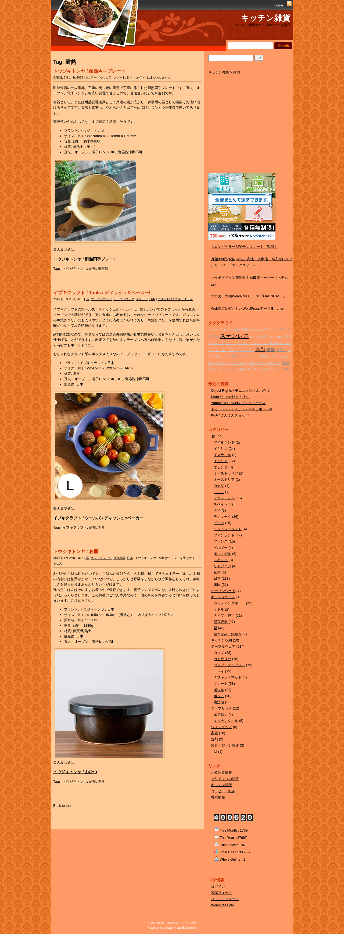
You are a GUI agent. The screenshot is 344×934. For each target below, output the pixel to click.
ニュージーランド (228, 529)
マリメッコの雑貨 (225, 779)
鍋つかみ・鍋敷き (228, 634)
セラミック (215, 369)
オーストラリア (226, 473)
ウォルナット (259, 343)
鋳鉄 (265, 329)
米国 (217, 585)
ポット (219, 696)
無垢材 (273, 343)
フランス (221, 541)
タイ (217, 510)
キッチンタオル (226, 721)
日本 (130, 77)
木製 (260, 349)
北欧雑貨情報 (221, 773)
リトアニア (222, 566)
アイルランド (224, 442)
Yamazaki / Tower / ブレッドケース (238, 403)
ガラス (281, 350)
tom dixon (256, 336)
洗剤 (214, 739)
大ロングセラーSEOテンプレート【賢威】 (244, 247)
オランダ (221, 467)
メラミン (275, 356)
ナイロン (221, 350)
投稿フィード (221, 893)
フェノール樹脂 (237, 363)
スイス (219, 492)
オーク (263, 363)
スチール (218, 343)
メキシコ (221, 560)
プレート (119, 77)
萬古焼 (103, 268)
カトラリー (222, 659)
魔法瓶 (219, 702)
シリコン (284, 369)
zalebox (169, 927)
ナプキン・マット (228, 677)
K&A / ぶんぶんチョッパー (231, 415)
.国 (87, 77)
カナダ (219, 486)
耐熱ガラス (252, 369)
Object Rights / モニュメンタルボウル (240, 390)
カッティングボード (229, 603)
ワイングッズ (221, 727)
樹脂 (264, 369)
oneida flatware (187, 927)
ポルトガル (222, 554)
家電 (214, 733)
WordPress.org (222, 905)
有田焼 (263, 356)
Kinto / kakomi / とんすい (230, 397)
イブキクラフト (75, 527)
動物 (241, 369)
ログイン (218, 887)
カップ (219, 653)
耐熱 (92, 268)
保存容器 (119, 557)
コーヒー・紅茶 (223, 791)
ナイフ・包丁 (224, 616)
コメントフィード (225, 899)
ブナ (231, 350)
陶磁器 (245, 329)
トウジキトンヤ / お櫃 (75, 551)
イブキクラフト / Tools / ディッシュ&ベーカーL (102, 292)
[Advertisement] (248, 129)
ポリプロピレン (236, 356)
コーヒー (244, 343)
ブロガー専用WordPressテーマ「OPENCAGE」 (248, 296)
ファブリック (221, 708)
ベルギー (221, 548)
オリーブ (275, 363)
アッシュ (231, 343)
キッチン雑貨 (265, 17)
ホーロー (230, 369)
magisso (256, 329)
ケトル (219, 609)
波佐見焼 (219, 363)
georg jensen (276, 336)
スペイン (221, 504)
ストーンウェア (218, 329)
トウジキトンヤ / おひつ (75, 771)
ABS (237, 329)
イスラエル (222, 455)
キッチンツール (101, 557)
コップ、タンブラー (229, 665)
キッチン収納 (221, 640)
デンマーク (222, 517)
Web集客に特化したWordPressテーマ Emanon (247, 308)
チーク (271, 369)
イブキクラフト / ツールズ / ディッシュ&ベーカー (98, 518)
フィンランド (224, 535)
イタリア (221, 461)
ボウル (219, 690)
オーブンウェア (101, 299)
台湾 (217, 572)
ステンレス (234, 336)
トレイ (219, 671)
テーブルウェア (101, 77)
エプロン (221, 714)
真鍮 (251, 363)
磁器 (270, 349)
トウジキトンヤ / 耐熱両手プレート (89, 71)
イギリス (221, 449)
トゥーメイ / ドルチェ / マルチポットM (241, 409)
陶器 (101, 527)
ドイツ (219, 523)
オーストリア (224, 479)
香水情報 (218, 797)
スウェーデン (224, 498)
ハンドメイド (244, 350)
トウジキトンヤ (75, 268)
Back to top (62, 806)
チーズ (274, 329)
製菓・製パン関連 (225, 745)
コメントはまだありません (153, 77)
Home (278, 5)
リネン (253, 356)
